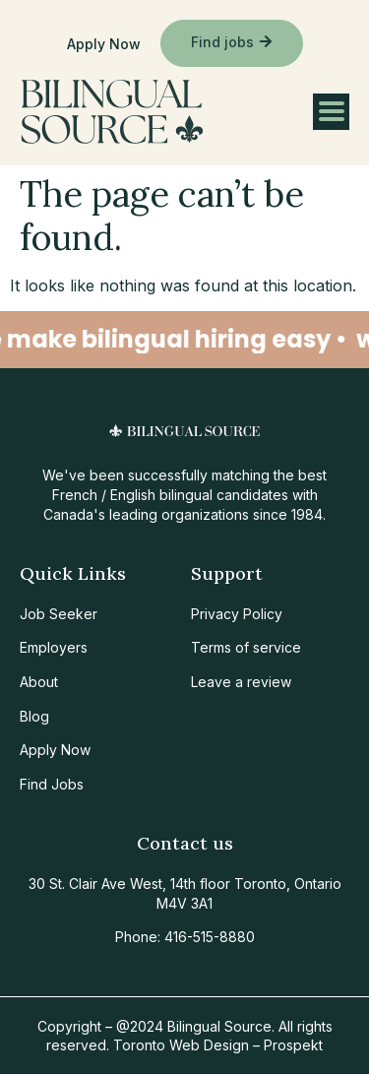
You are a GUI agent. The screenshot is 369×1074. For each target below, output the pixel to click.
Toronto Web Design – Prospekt (218, 1045)
